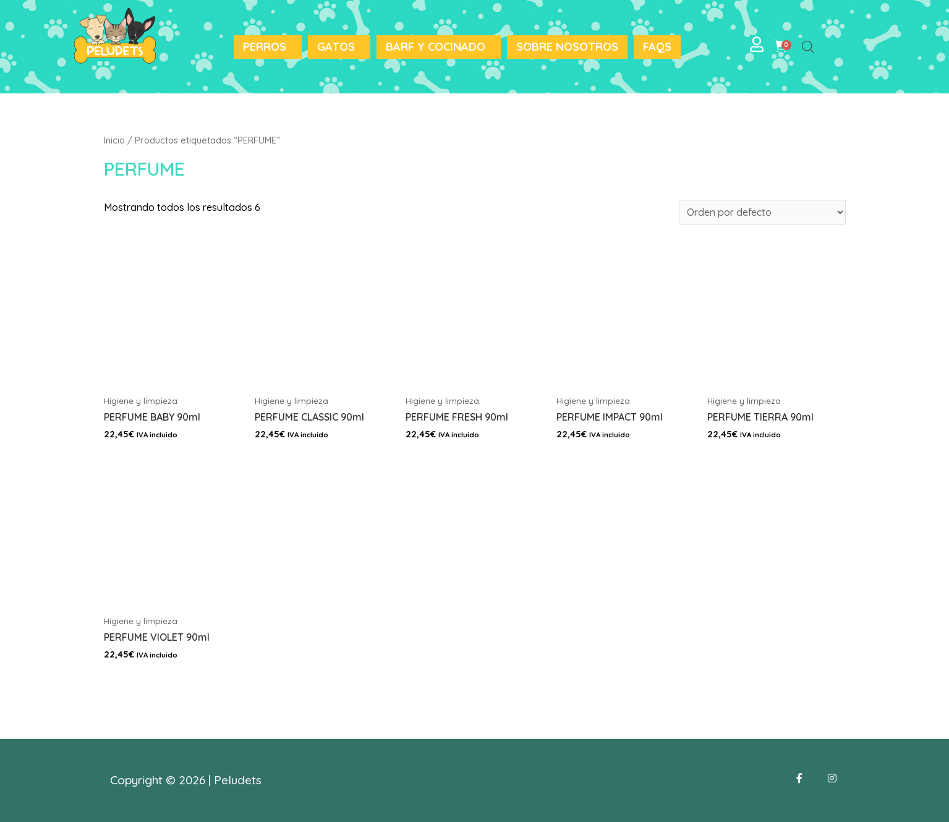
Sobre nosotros (567, 47)
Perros (264, 47)
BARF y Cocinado (435, 47)
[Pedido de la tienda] (762, 212)
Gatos (336, 47)
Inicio (114, 140)
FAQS (657, 47)
